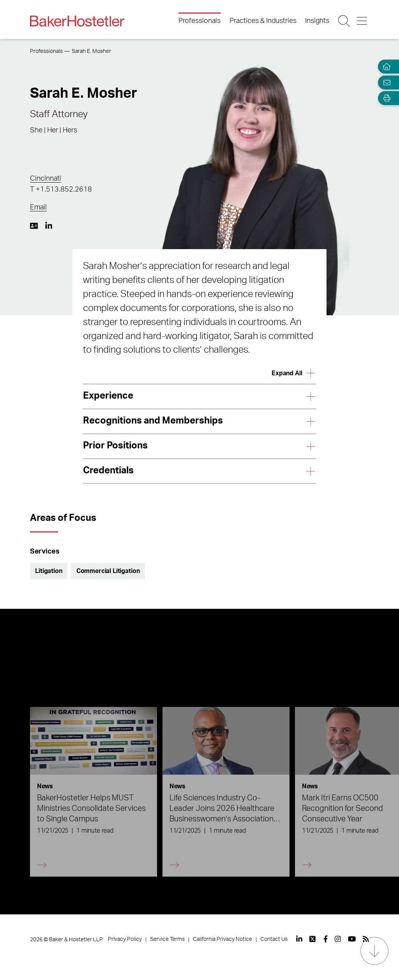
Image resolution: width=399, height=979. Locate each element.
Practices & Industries (263, 21)
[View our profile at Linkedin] (299, 938)
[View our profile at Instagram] (338, 938)
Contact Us (274, 939)
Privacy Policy (125, 939)
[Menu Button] (362, 21)
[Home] (385, 67)
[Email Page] (385, 82)
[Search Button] (344, 21)
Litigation (48, 571)
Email (38, 207)
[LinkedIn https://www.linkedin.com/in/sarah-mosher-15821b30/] (49, 226)
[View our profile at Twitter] (312, 938)
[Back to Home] (77, 21)
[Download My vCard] (34, 226)
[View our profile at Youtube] (352, 938)
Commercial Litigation (108, 571)
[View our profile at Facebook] (325, 938)
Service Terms (167, 939)
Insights (317, 21)
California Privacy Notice (222, 939)
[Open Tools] (385, 98)
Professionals (199, 21)
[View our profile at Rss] (366, 938)
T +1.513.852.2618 (61, 189)
